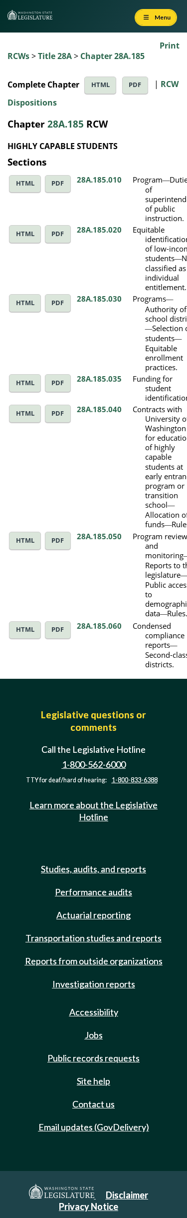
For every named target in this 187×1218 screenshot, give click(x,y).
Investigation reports (93, 983)
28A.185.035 (99, 379)
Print (170, 45)
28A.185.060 (99, 626)
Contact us (93, 1103)
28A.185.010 (99, 180)
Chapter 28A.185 (112, 56)
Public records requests (93, 1057)
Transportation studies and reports (93, 937)
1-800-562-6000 (94, 764)
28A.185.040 (99, 409)
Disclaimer (127, 1194)
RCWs (18, 56)
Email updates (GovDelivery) (93, 1126)
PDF (135, 85)
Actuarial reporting (93, 914)
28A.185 (65, 124)
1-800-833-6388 (135, 780)
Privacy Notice (88, 1206)
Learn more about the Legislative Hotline (93, 810)
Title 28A (55, 56)
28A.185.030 (99, 299)
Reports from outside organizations (94, 960)
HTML (100, 85)
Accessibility (93, 1011)
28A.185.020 (99, 230)
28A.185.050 (99, 536)
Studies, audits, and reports (93, 868)
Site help (93, 1080)
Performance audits (93, 891)
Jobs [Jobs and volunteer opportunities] (94, 1034)
